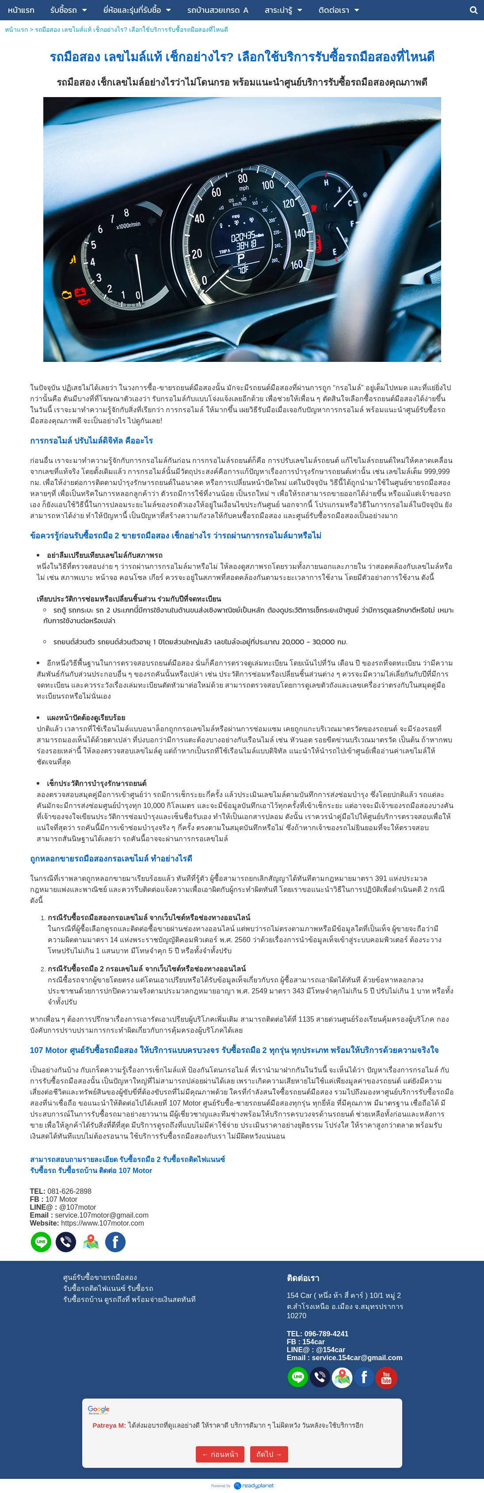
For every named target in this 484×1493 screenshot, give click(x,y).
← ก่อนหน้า (220, 1454)
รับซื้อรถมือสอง (355, 57)
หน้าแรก (16, 29)
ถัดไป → (269, 1454)
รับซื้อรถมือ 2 (96, 535)
